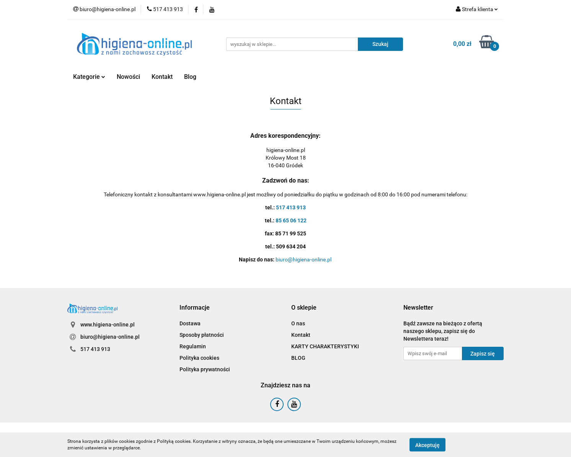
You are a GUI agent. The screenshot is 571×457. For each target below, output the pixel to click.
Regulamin (192, 346)
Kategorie (89, 76)
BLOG (298, 358)
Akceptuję (427, 445)
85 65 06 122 (291, 220)
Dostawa (190, 323)
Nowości (128, 76)
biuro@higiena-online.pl (304, 259)
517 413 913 (291, 207)
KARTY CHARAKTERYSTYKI (325, 346)
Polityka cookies (199, 358)
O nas (298, 323)
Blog (190, 76)
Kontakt (162, 76)
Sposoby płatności (201, 335)
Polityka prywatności (204, 369)
